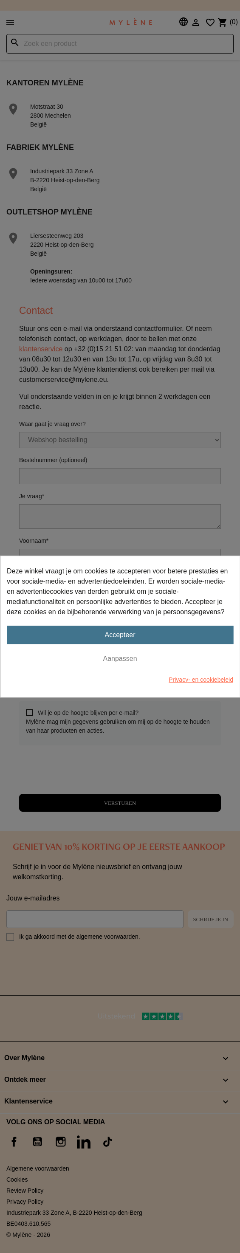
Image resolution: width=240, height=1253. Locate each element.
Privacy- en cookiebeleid (201, 679)
